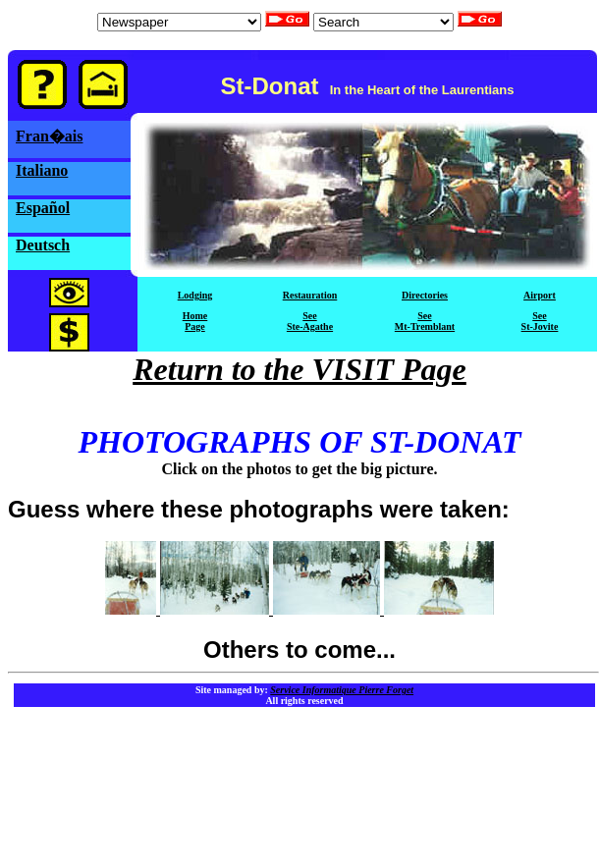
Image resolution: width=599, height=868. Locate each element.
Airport (539, 295)
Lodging (195, 295)
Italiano (42, 170)
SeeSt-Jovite (540, 321)
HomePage (195, 321)
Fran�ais (49, 136)
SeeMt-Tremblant (425, 321)
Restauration (310, 295)
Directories (425, 295)
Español (43, 207)
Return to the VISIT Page (299, 369)
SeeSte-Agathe (310, 321)
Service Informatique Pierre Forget (341, 689)
